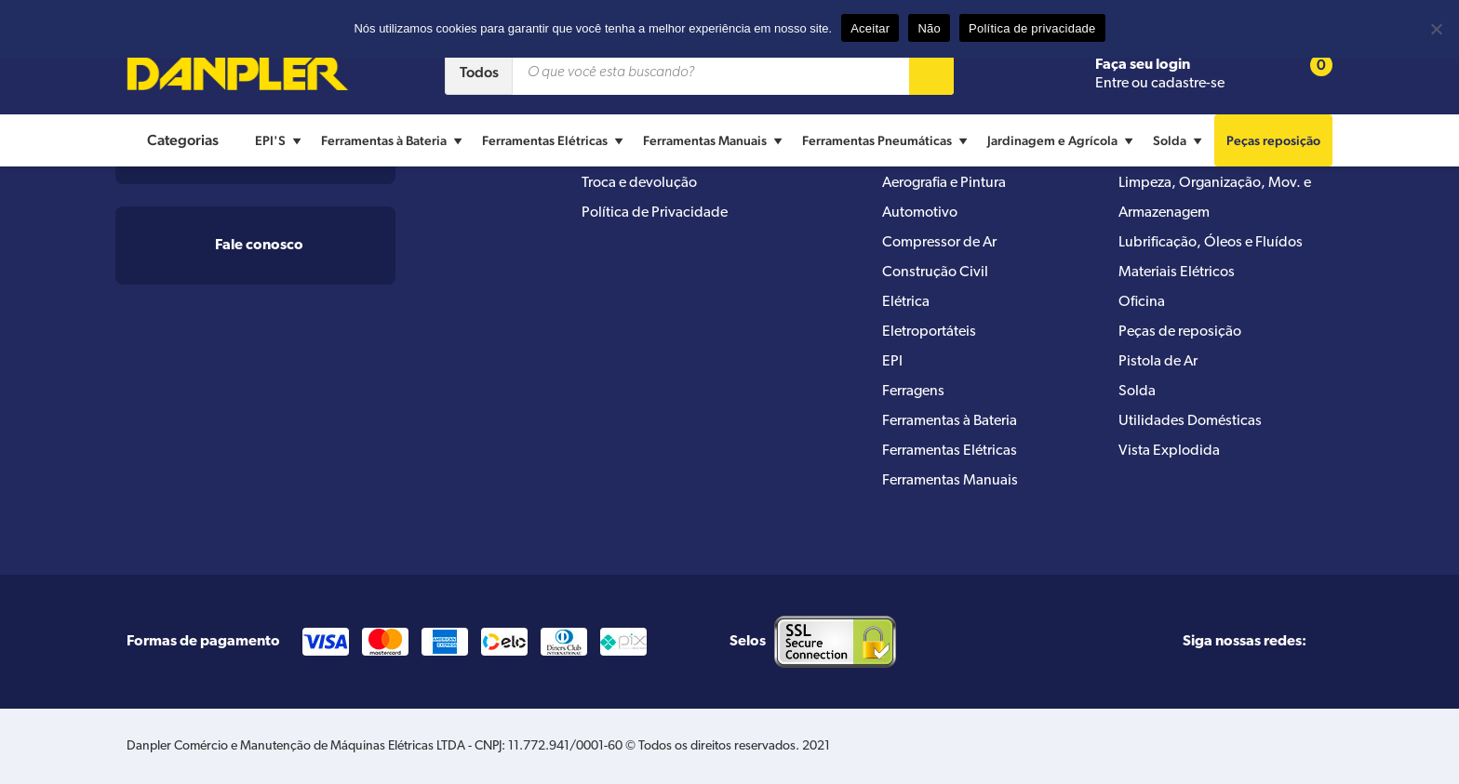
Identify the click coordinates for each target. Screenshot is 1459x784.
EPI (892, 361)
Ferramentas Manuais (715, 140)
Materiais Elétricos (1176, 272)
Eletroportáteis (929, 332)
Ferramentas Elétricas (555, 140)
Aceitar (870, 28)
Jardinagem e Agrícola (1062, 140)
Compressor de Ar (939, 242)
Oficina (1141, 302)
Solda (1180, 140)
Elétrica (906, 302)
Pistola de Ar (1158, 361)
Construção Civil (935, 272)
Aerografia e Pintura (944, 183)
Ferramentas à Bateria (394, 140)
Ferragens (913, 391)
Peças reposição (1273, 140)
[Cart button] (1309, 73)
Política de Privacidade (655, 213)
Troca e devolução (639, 183)
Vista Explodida (1169, 451)
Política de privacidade (1032, 28)
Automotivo (919, 213)
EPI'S (280, 140)
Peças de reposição (1179, 332)
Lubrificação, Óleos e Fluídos (1210, 242)
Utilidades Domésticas (1190, 421)
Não (929, 28)
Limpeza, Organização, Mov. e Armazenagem (1214, 198)
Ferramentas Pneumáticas (887, 140)
